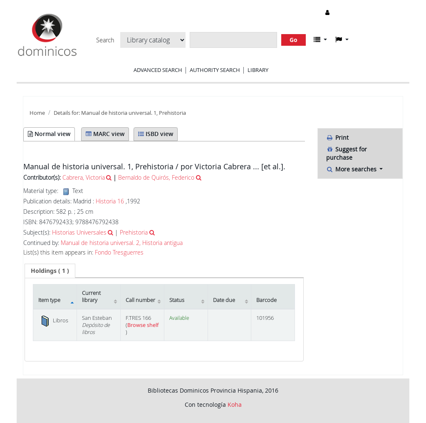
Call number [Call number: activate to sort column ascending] (140, 300)
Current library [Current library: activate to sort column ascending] (91, 296)
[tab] (50, 271)
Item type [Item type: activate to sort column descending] (49, 300)
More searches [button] (352, 169)
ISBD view (155, 134)
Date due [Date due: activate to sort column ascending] (224, 300)
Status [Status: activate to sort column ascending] (176, 300)
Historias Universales (79, 232)
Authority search (215, 70)
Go (293, 40)
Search (105, 40)
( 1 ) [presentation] (50, 271)
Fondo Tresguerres (119, 252)
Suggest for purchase (346, 153)
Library (258, 70)
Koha (235, 404)
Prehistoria (134, 232)
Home (37, 112)
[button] (320, 39)
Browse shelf (143, 325)
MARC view (105, 134)
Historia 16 (110, 201)
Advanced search (158, 70)
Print (337, 137)
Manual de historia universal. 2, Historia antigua (122, 243)
